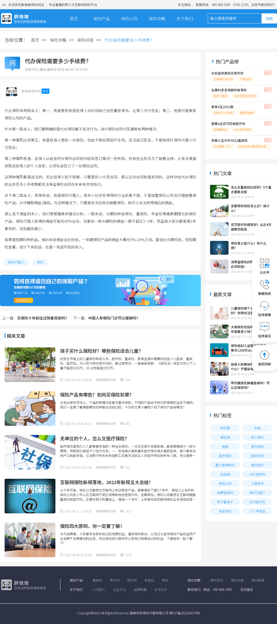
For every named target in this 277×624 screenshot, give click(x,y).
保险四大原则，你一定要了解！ (92, 526)
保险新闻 (257, 580)
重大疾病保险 (225, 465)
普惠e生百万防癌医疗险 (228, 123)
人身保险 (257, 483)
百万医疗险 (257, 502)
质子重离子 (225, 502)
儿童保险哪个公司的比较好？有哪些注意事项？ (248, 310)
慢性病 (225, 437)
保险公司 (129, 18)
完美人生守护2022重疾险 (229, 140)
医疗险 (132, 580)
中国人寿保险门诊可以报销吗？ (114, 318)
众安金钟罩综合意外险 (227, 73)
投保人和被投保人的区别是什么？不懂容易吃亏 (250, 366)
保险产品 (101, 18)
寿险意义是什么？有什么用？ (248, 245)
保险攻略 (157, 18)
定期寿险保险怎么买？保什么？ (250, 208)
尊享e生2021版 (222, 106)
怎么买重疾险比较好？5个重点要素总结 (251, 189)
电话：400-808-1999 (217, 589)
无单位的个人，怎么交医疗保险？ (94, 438)
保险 (40, 262)
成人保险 (257, 437)
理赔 (225, 446)
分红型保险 (257, 474)
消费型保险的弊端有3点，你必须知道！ (251, 264)
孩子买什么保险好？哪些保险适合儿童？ (101, 350)
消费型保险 (225, 492)
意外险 (115, 580)
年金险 (149, 580)
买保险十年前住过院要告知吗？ (43, 318)
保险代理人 (16, 262)
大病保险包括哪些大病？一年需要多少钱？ (250, 329)
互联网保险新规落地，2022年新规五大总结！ (106, 482)
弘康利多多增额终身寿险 (229, 90)
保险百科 (216, 580)
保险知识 (257, 465)
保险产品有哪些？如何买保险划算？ (97, 394)
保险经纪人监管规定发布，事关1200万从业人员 (250, 347)
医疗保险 (225, 455)
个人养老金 (257, 511)
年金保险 (225, 511)
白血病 (225, 474)
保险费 (225, 428)
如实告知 (257, 455)
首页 (74, 18)
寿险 (165, 580)
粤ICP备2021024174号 (184, 613)
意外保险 (257, 446)
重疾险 (97, 580)
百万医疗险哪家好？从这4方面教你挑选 (251, 226)
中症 (257, 428)
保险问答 (85, 40)
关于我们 (184, 18)
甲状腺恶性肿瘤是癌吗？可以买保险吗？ (250, 385)
